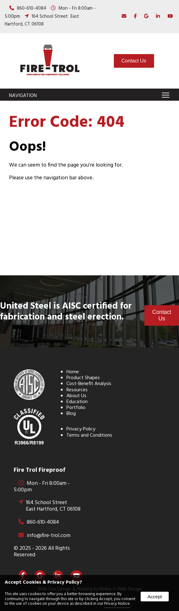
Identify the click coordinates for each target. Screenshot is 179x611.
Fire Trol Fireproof (39, 470)
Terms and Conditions (89, 435)
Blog (71, 414)
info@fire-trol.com (48, 535)
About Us (76, 396)
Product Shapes (83, 378)
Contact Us (134, 60)
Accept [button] (155, 596)
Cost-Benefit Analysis (88, 384)
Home (72, 372)
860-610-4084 (31, 8)
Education (77, 402)
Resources (77, 390)
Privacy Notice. (117, 603)
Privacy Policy (80, 429)
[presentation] (133, 16)
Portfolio (75, 408)
